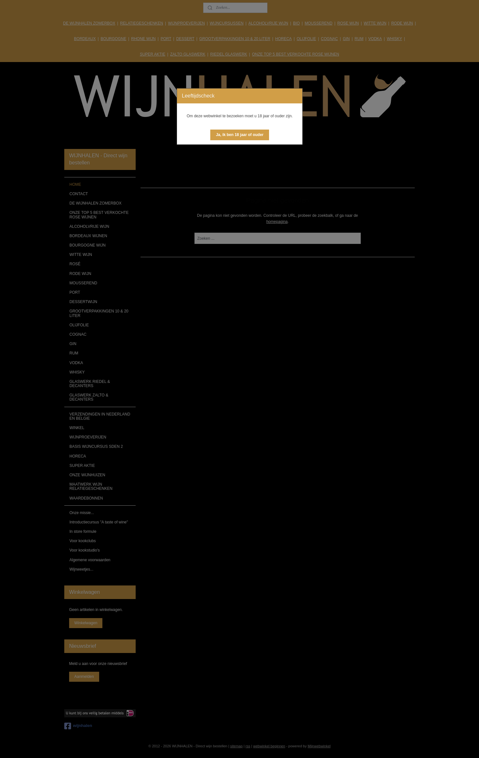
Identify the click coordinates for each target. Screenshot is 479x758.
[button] (239, 135)
